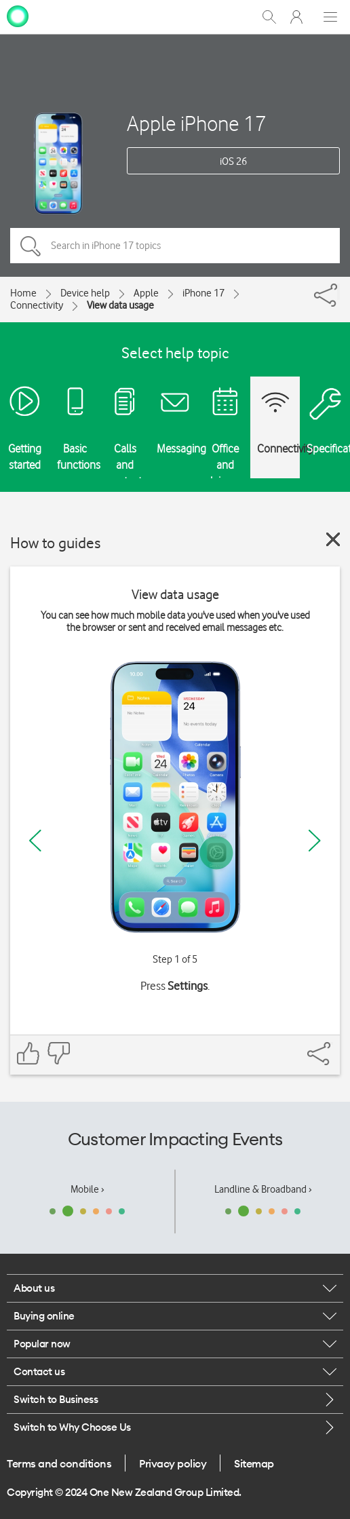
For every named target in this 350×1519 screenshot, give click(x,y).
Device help (85, 293)
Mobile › (87, 1189)
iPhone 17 (203, 293)
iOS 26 (233, 161)
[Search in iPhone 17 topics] (175, 245)
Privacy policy (172, 1463)
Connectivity (36, 305)
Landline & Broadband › (263, 1189)
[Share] (338, 292)
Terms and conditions (59, 1463)
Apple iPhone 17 (197, 123)
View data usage (120, 305)
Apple (146, 293)
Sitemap (254, 1463)
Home (23, 293)
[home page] (17, 15)
